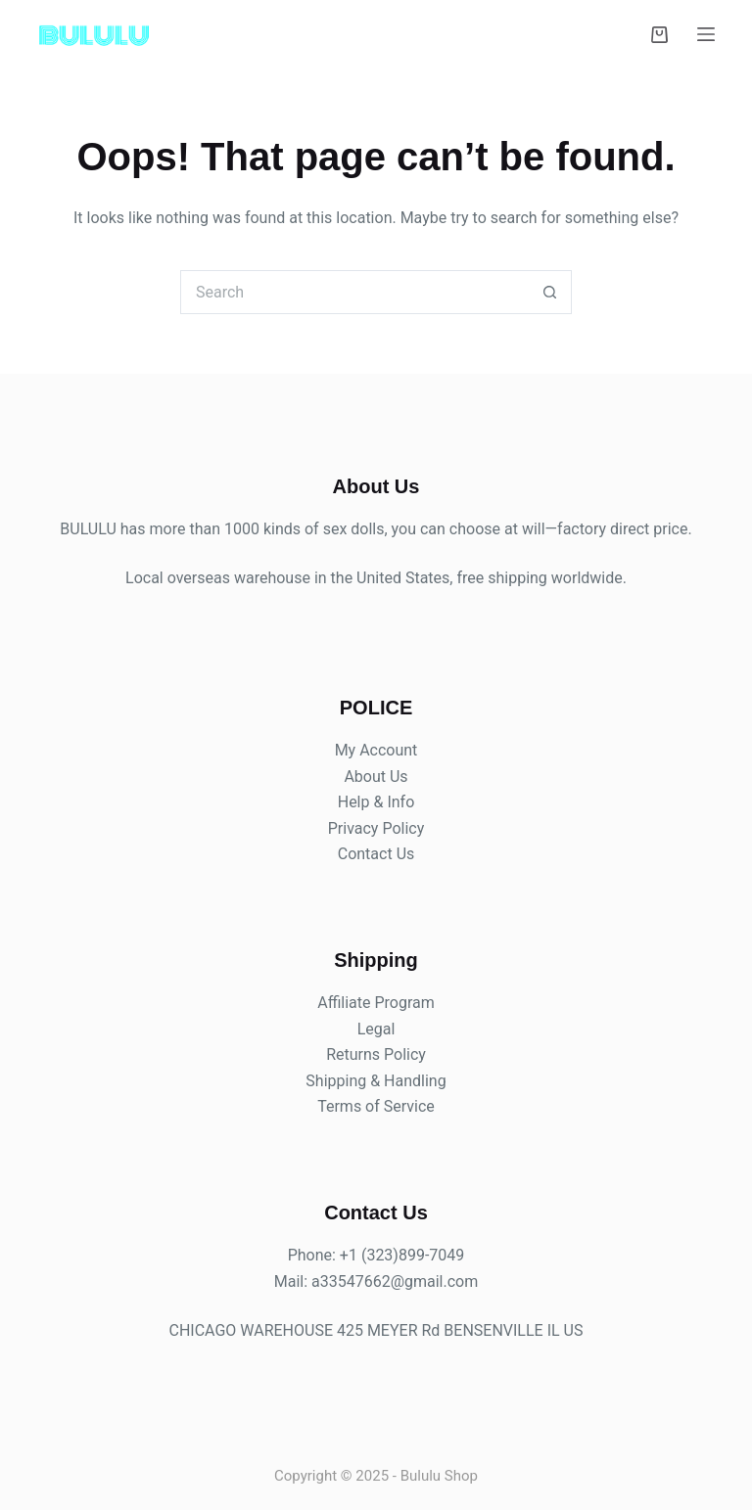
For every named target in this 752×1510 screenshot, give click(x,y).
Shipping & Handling (376, 1081)
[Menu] (706, 34)
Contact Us (376, 854)
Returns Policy (376, 1054)
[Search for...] (354, 292)
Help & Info (376, 802)
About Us (375, 776)
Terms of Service (376, 1106)
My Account (376, 750)
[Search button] (550, 292)
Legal (376, 1029)
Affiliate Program (376, 1002)
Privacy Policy (376, 828)
